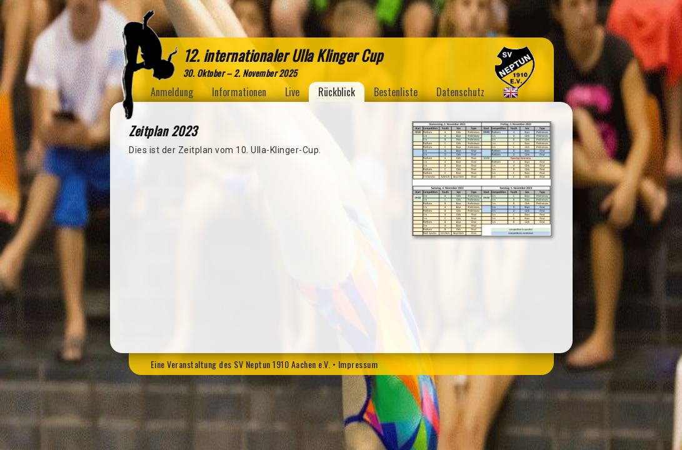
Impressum (358, 364)
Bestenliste (396, 91)
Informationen (239, 91)
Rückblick (336, 91)
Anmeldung (172, 91)
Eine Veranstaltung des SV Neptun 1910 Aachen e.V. (241, 364)
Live (292, 91)
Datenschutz (460, 91)
